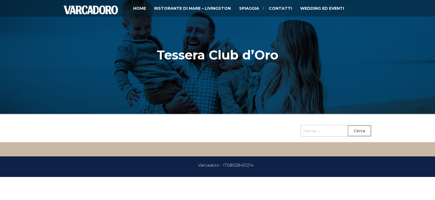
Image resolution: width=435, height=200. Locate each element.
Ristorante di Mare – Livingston (192, 8)
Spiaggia (249, 8)
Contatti (280, 8)
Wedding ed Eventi (322, 8)
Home (139, 8)
